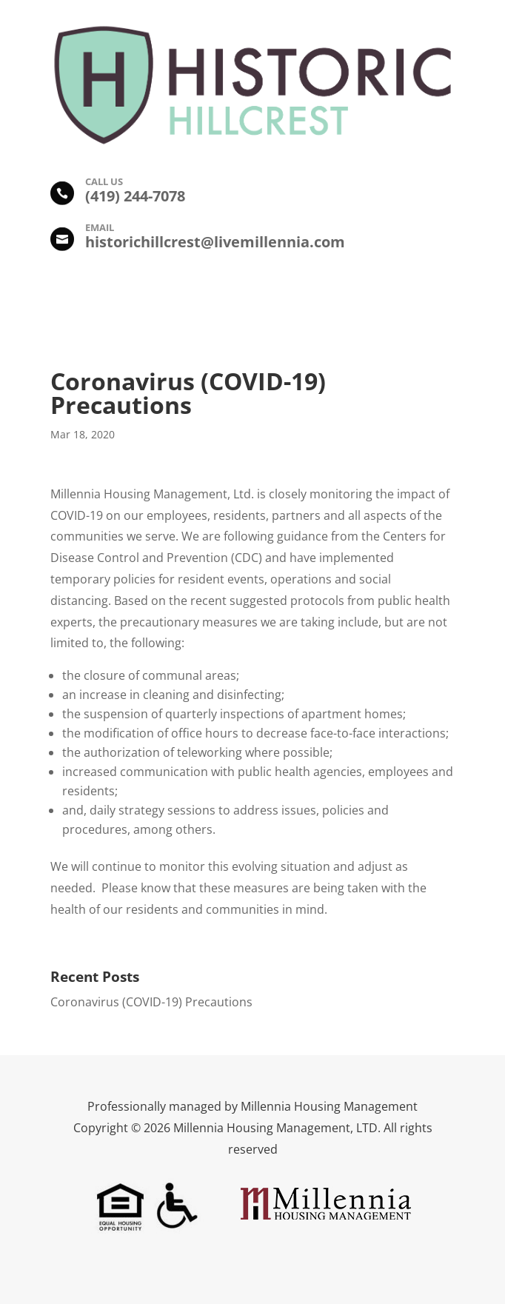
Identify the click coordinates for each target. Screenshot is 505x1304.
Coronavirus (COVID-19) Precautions (151, 1002)
